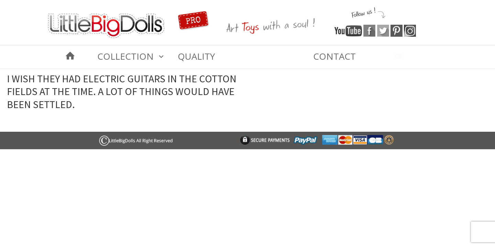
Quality (196, 56)
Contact (334, 56)
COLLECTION (125, 56)
